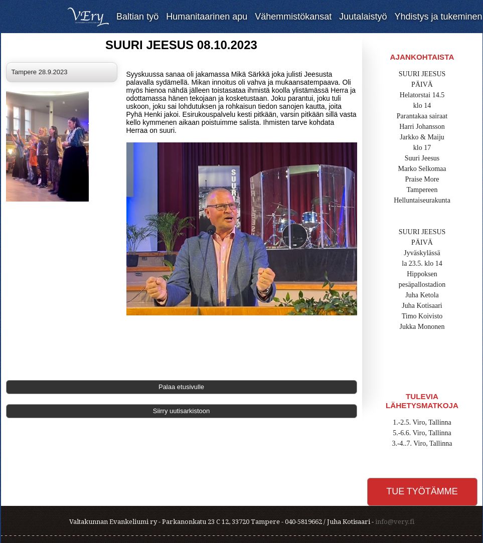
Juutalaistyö (363, 17)
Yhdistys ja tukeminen (438, 17)
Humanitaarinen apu (206, 17)
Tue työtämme (422, 491)
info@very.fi (394, 521)
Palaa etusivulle (181, 387)
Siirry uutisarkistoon (181, 411)
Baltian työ (137, 17)
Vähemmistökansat (293, 17)
